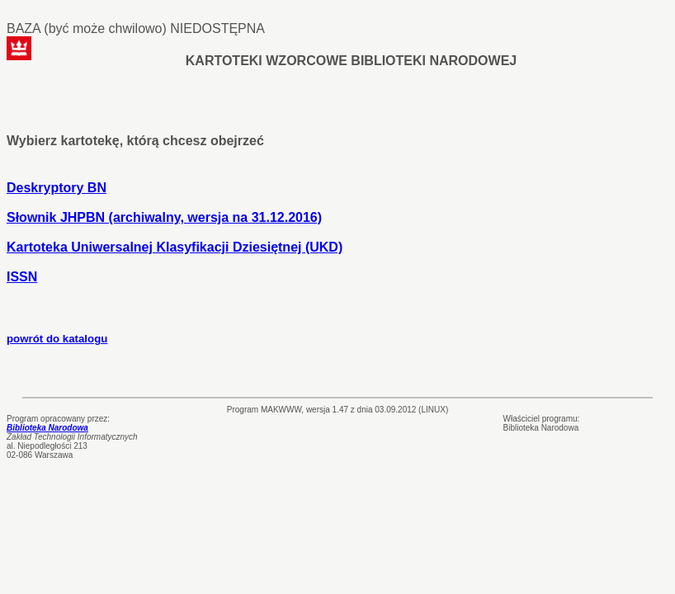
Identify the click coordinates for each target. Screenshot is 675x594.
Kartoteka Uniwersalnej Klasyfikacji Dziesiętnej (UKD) (174, 247)
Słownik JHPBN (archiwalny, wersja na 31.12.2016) (164, 217)
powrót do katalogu (57, 338)
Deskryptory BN (56, 188)
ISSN (22, 277)
